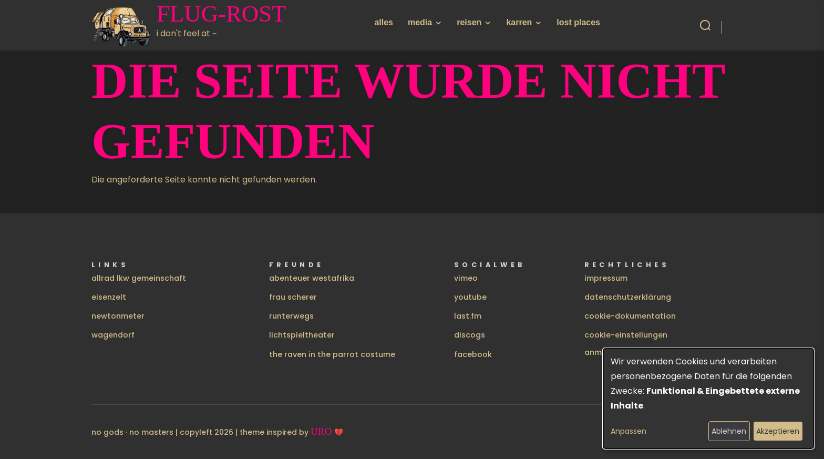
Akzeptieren (777, 431)
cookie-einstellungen (625, 335)
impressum (605, 278)
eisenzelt (108, 297)
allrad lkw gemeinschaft (138, 278)
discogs (469, 335)
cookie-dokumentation (630, 316)
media (420, 22)
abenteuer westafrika (311, 278)
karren (519, 22)
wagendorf (113, 335)
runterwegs (291, 316)
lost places (578, 22)
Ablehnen (729, 431)
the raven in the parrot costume (332, 354)
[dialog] (708, 398)
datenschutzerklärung (627, 297)
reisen (469, 22)
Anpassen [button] (628, 431)
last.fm (467, 316)
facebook (473, 354)
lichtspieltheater (302, 335)
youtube (470, 297)
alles (383, 22)
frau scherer (293, 297)
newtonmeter (118, 316)
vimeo (466, 278)
